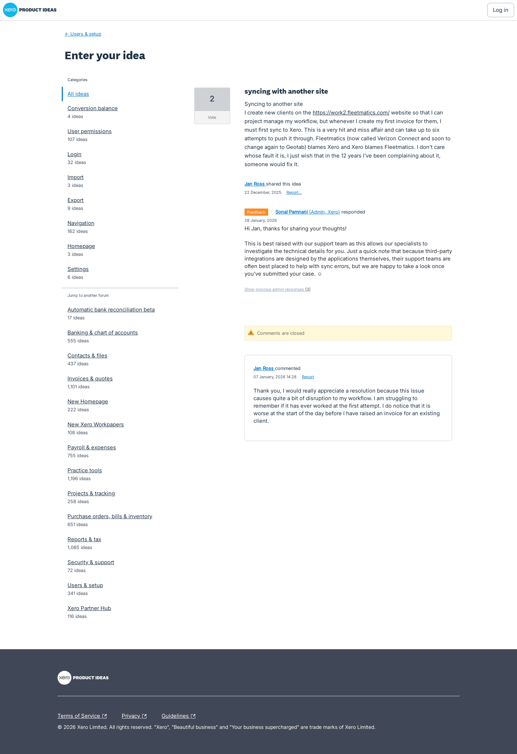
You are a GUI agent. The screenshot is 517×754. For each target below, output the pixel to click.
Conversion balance (92, 108)
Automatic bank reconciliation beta (111, 309)
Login (74, 154)
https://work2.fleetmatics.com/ (351, 112)
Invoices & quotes (90, 378)
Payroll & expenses (91, 447)
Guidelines (180, 716)
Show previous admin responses (277, 289)
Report (308, 376)
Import (75, 177)
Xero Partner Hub (89, 608)
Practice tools (84, 470)
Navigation (80, 223)
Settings (78, 269)
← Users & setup (83, 34)
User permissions (89, 131)
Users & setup (85, 585)
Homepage (81, 246)
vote (212, 117)
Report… (294, 192)
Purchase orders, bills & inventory (109, 516)
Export (75, 200)
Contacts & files (87, 355)
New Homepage (87, 401)
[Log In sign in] (500, 10)
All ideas (78, 93)
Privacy (136, 716)
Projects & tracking (91, 493)
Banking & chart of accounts (102, 332)
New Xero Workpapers (95, 424)
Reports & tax (84, 539)
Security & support (90, 562)
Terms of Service (83, 716)
